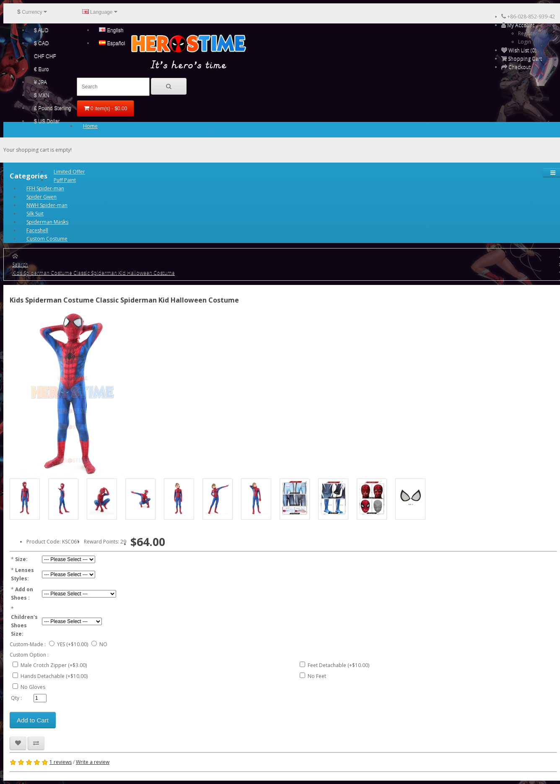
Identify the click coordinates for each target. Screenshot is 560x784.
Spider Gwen (41, 196)
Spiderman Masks (47, 221)
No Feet (317, 676)
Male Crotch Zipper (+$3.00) (54, 665)
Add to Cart (33, 720)
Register (527, 33)
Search (20, 264)
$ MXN (41, 95)
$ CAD (41, 43)
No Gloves (33, 687)
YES (61, 644)
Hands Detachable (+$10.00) (54, 676)
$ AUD (41, 30)
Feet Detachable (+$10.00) (338, 665)
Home (90, 125)
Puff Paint (65, 180)
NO (103, 644)
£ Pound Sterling (52, 108)
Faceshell (37, 230)
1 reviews (60, 762)
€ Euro (41, 69)
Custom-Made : (28, 644)
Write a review (92, 762)
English (111, 30)
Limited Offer (69, 171)
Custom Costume (46, 238)
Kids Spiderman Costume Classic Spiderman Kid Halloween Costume (93, 272)
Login (524, 41)
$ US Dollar (47, 121)
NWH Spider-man (46, 205)
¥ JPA (40, 82)
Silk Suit (35, 213)
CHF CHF (45, 56)
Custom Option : (29, 654)
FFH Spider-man (45, 188)
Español (112, 43)
